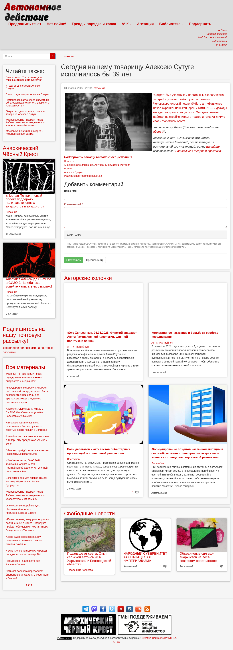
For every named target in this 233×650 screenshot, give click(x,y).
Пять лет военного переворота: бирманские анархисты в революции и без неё (27, 575)
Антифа (99, 164)
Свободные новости (89, 513)
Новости (69, 56)
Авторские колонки (88, 278)
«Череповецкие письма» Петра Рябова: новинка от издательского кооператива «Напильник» (26, 122)
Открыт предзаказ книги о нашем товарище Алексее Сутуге (25, 112)
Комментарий (73, 204)
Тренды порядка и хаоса (94, 24)
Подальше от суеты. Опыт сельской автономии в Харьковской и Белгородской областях (89, 559)
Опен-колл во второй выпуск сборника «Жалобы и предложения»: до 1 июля (23, 509)
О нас (116, 641)
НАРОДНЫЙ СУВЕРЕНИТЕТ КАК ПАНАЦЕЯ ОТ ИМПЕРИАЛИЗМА (145, 557)
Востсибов (73, 459)
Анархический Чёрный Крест (20, 151)
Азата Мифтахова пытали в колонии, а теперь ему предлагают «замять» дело (28, 440)
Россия (68, 168)
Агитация (145, 24)
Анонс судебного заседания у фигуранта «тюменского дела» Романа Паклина (24, 540)
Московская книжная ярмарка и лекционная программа (24, 132)
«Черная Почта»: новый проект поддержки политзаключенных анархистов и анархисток (25, 201)
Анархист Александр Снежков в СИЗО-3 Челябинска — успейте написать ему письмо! (29, 282)
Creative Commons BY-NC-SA (159, 638)
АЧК (127, 24)
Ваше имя (70, 190)
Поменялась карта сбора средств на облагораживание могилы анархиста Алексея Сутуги (27, 102)
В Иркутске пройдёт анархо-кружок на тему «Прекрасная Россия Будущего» (26, 481)
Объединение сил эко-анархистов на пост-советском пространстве (198, 557)
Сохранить (73, 260)
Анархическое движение (78, 164)
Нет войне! (56, 24)
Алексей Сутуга (73, 172)
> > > (29, 584)
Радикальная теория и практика (83, 175)
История (125, 164)
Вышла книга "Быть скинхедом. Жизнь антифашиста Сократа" (24, 78)
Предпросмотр (94, 260)
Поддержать (200, 24)
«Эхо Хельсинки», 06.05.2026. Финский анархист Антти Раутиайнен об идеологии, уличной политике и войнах (102, 336)
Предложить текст (24, 24)
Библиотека (171, 24)
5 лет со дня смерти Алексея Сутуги (27, 94)
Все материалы (25, 367)
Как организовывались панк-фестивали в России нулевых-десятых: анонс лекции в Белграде (26, 426)
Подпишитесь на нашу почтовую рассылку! (24, 335)
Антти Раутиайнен (78, 346)
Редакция (99, 88)
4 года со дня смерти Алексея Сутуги (23, 87)
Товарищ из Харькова (80, 569)
